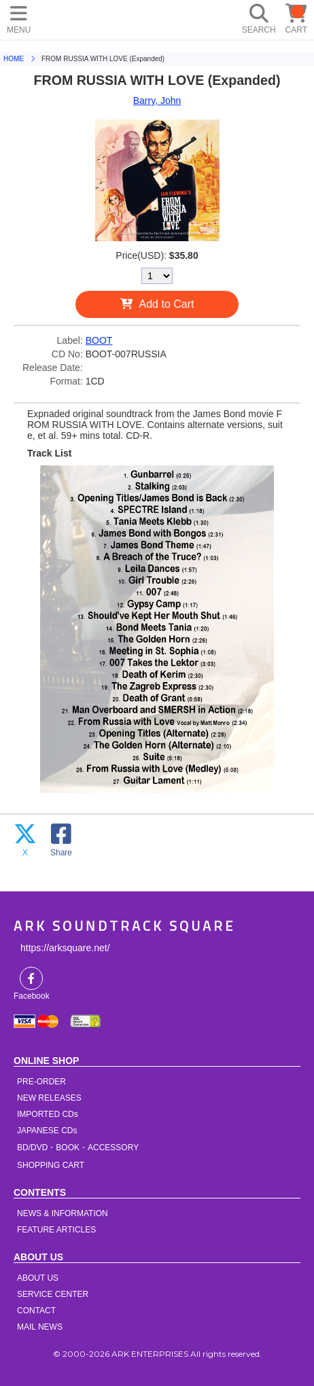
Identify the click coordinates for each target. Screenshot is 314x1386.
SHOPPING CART (50, 1165)
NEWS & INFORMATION (62, 1213)
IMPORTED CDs (47, 1114)
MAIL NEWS (40, 1327)
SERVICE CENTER (52, 1294)
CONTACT (36, 1310)
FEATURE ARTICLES (56, 1229)
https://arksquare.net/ (65, 947)
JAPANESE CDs (47, 1130)
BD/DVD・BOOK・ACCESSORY (78, 1147)
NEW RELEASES (49, 1098)
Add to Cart (166, 304)
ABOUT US (37, 1278)
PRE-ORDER (41, 1081)
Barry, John (157, 100)
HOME (61, 17)
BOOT (99, 340)
